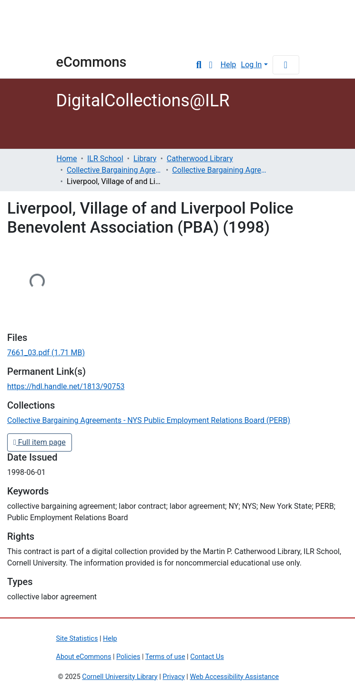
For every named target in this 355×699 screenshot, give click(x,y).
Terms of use (165, 657)
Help (228, 64)
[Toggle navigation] (286, 64)
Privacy (173, 677)
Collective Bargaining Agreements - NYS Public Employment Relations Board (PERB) (219, 170)
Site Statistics (77, 639)
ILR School (105, 158)
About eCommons (84, 657)
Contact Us (207, 657)
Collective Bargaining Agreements (114, 170)
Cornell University (80, 27)
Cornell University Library (119, 677)
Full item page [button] (39, 442)
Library (144, 158)
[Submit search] (199, 65)
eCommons (91, 62)
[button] (211, 65)
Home (67, 158)
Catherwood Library (200, 158)
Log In (251, 64)
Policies (128, 657)
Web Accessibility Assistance (234, 677)
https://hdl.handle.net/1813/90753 (65, 386)
